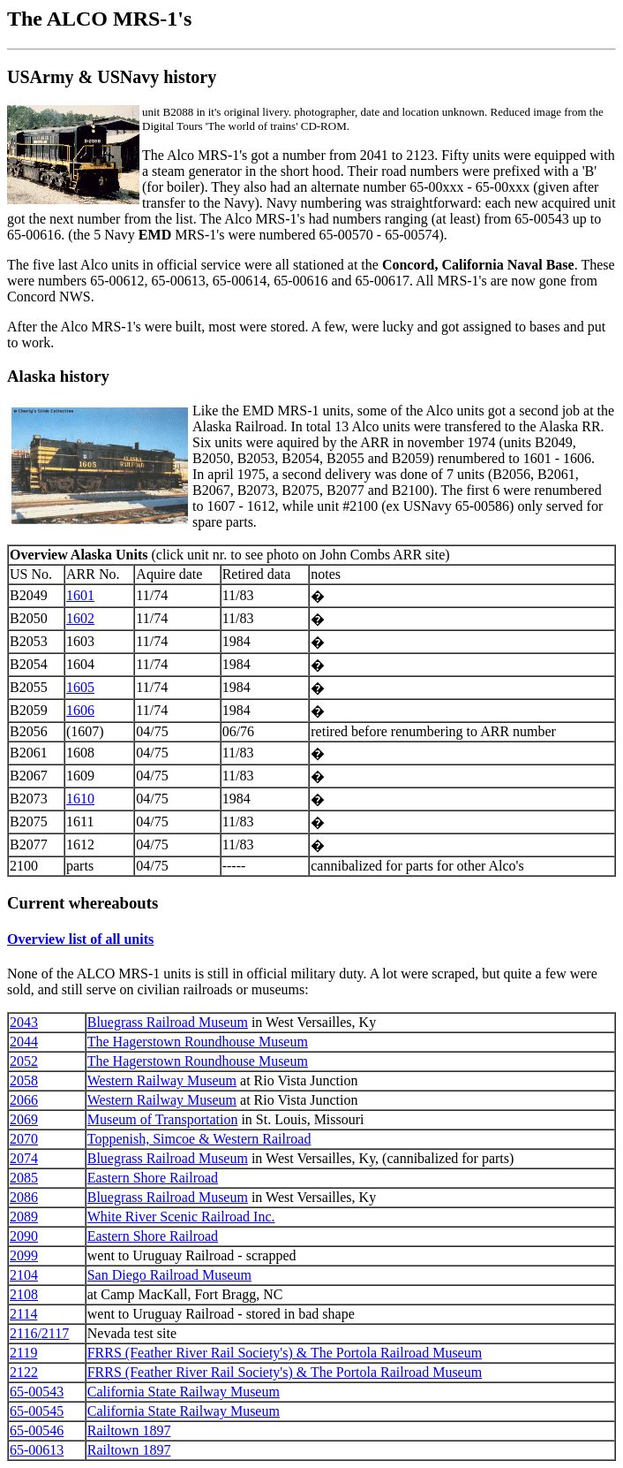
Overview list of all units (80, 939)
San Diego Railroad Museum (169, 1274)
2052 (24, 1061)
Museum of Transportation (162, 1119)
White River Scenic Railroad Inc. (181, 1216)
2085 (24, 1177)
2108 (24, 1294)
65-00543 (37, 1391)
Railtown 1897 (129, 1430)
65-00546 (37, 1430)
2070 (24, 1138)
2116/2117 (39, 1333)
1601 (80, 595)
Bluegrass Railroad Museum (167, 1022)
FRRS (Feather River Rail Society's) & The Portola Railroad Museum (284, 1352)
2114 (23, 1313)
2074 (24, 1158)
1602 (80, 618)
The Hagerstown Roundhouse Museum (197, 1041)
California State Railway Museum (183, 1391)
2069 (24, 1119)
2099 (24, 1255)
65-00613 (37, 1449)
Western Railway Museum (161, 1080)
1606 (80, 710)
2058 (24, 1080)
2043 (24, 1022)
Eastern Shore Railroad (152, 1177)
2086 (24, 1197)
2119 (23, 1352)
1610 (80, 798)
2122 (24, 1372)
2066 (24, 1099)
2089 (24, 1216)
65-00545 (37, 1411)
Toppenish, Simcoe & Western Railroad (199, 1138)
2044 (24, 1041)
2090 (24, 1236)
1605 (80, 687)
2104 (24, 1274)
